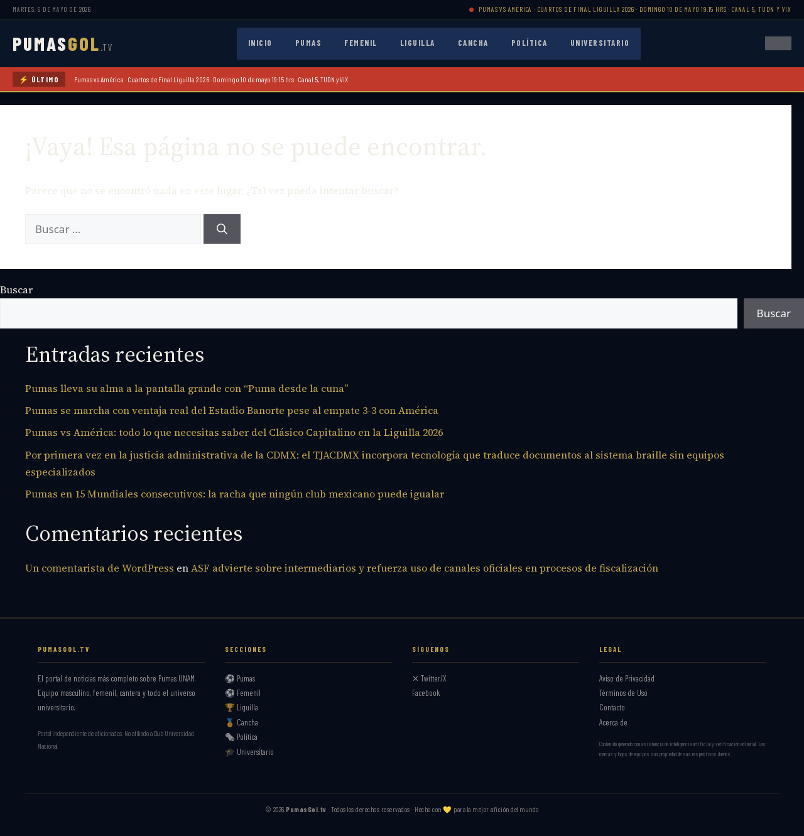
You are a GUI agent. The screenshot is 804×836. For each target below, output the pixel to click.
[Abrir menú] (778, 43)
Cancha (473, 43)
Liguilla (417, 43)
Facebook (426, 693)
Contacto (612, 707)
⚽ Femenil (243, 693)
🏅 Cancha (241, 722)
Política (529, 43)
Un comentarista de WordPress (99, 568)
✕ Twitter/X (429, 678)
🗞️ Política (241, 737)
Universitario (600, 43)
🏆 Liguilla (241, 707)
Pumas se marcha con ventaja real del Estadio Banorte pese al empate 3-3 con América (231, 410)
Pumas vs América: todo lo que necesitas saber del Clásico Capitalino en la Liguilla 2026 (234, 432)
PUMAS (62, 43)
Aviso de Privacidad (627, 678)
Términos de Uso (623, 693)
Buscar (16, 289)
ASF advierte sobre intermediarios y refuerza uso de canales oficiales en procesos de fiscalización (424, 568)
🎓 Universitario (249, 752)
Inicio (260, 43)
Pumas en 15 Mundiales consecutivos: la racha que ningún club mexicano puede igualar (234, 494)
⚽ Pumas (240, 678)
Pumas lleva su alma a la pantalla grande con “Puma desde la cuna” (187, 388)
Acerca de (613, 722)
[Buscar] (222, 229)
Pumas (308, 43)
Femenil (361, 43)
